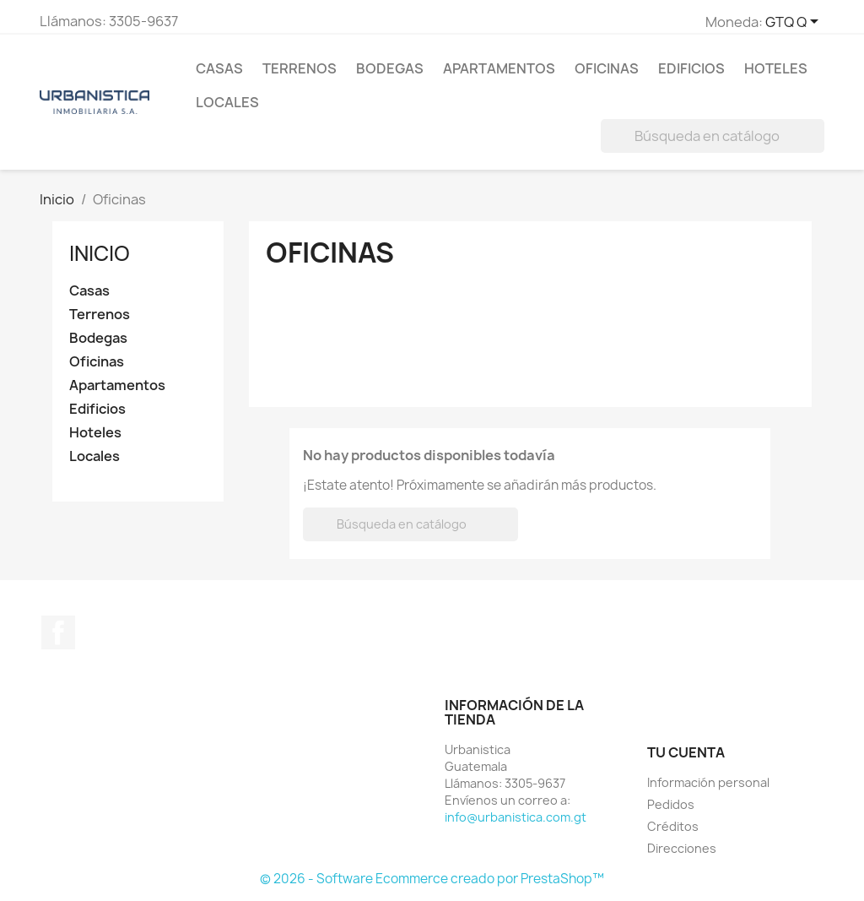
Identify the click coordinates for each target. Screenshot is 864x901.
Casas (219, 68)
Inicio (99, 253)
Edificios (691, 68)
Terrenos (299, 68)
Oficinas (607, 68)
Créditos (673, 826)
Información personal (708, 782)
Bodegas (390, 68)
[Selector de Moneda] (794, 23)
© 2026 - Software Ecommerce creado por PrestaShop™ (432, 878)
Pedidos (670, 804)
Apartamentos (499, 68)
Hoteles (775, 68)
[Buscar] (712, 136)
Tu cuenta (686, 752)
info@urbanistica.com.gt (515, 817)
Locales (227, 102)
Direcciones (681, 848)
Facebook (58, 632)
